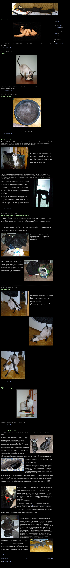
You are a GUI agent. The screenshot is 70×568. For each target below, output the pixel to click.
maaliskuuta (58, 27)
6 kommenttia (8, 47)
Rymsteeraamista (6, 140)
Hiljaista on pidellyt (6, 388)
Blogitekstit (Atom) (7, 561)
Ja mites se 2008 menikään (9, 431)
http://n (29, 505)
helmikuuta (58, 29)
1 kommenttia (8, 133)
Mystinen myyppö (6, 96)
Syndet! (3, 53)
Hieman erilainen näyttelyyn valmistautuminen (15, 215)
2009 (56, 19)
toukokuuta (58, 25)
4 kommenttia (8, 381)
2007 (56, 35)
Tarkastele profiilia (58, 43)
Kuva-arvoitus (5, 20)
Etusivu (26, 558)
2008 (56, 33)
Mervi (56, 41)
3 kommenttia (8, 424)
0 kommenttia (8, 554)
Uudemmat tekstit (4, 558)
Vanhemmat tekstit (49, 558)
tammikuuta (58, 31)
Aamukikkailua (5, 289)
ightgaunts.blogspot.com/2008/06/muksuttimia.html (41, 505)
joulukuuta (58, 21)
